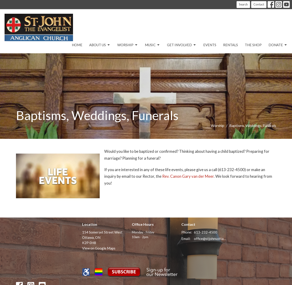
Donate (278, 45)
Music (152, 45)
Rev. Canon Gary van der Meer (188, 176)
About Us (99, 45)
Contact (258, 4)
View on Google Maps (98, 248)
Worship (127, 45)
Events (209, 45)
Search (243, 4)
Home (77, 45)
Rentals (230, 45)
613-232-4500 (205, 232)
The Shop (253, 45)
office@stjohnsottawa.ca (210, 239)
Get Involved (181, 45)
